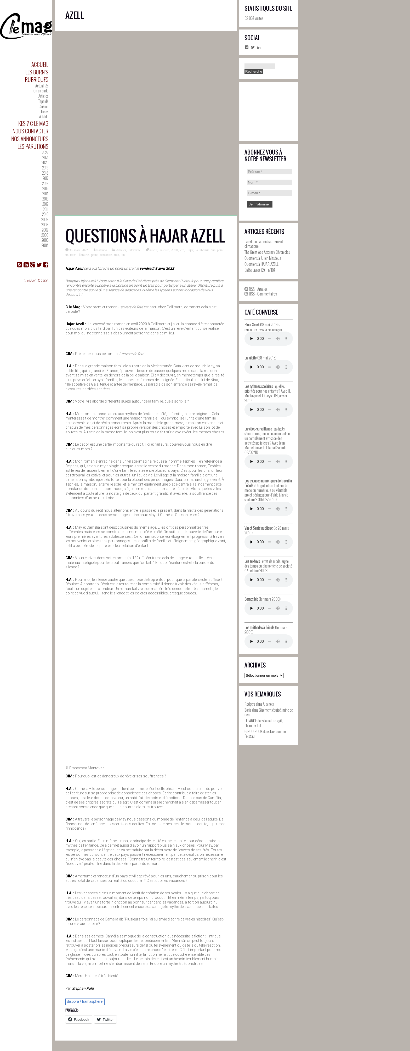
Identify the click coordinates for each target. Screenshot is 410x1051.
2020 (45, 162)
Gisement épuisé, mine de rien (268, 712)
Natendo (101, 249)
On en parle (40, 90)
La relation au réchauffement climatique (263, 243)
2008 (44, 224)
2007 (45, 230)
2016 (45, 183)
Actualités (41, 85)
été (182, 249)
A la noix (268, 704)
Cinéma (43, 106)
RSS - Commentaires (260, 294)
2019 (45, 167)
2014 (45, 193)
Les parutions (33, 146)
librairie (84, 254)
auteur (153, 249)
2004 (45, 245)
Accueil (39, 64)
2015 (45, 188)
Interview (134, 249)
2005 (45, 240)
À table (43, 116)
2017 (45, 178)
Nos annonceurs (29, 139)
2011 (45, 209)
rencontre (106, 254)
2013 (45, 199)
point (94, 254)
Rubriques (36, 79)
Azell (174, 249)
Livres (44, 111)
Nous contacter (30, 131)
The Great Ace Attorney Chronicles (267, 252)
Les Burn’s (36, 72)
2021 (45, 157)
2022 (45, 152)
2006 (44, 235)
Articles (43, 96)
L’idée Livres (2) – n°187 (259, 270)
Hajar (189, 249)
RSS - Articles (255, 289)
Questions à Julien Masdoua (262, 258)
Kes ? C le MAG (33, 123)
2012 (45, 204)
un (123, 254)
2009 (44, 219)
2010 (45, 214)
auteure (164, 249)
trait (116, 254)
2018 (45, 173)
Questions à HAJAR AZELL (145, 236)
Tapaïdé (43, 101)
